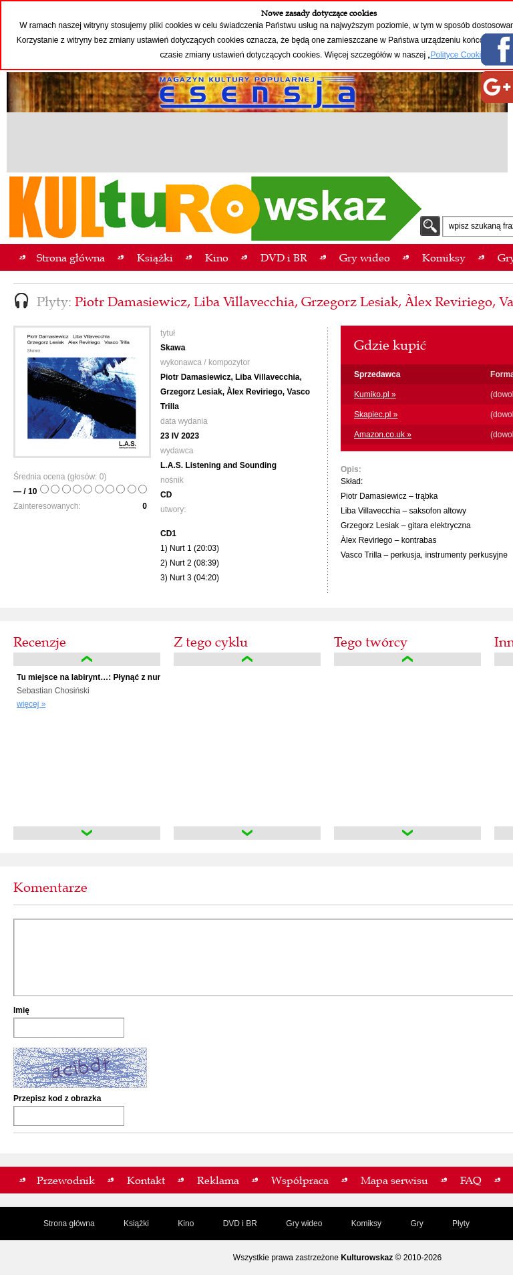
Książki (136, 1223)
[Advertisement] (257, 144)
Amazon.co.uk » (382, 434)
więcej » (31, 704)
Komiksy (366, 1223)
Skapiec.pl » (375, 414)
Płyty (461, 1223)
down (86, 833)
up (86, 659)
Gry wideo (304, 1223)
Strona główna (69, 1223)
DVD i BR (240, 1223)
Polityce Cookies (460, 55)
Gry (416, 1223)
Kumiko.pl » (375, 394)
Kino (186, 1223)
